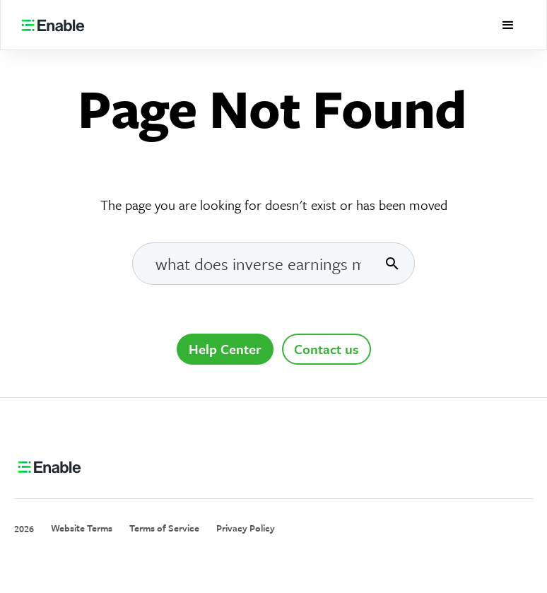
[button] (508, 24)
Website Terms (81, 528)
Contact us (326, 348)
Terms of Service (164, 528)
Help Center (225, 348)
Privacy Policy (245, 528)
